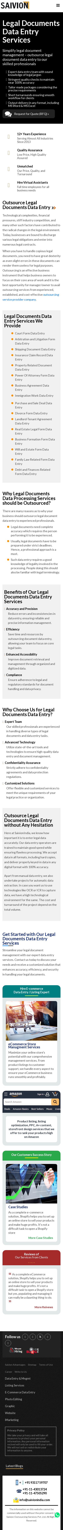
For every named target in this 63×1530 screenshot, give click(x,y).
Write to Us (21, 1371)
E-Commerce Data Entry (20, 1392)
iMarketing (12, 1420)
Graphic (10, 1406)
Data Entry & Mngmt (18, 1378)
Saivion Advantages (15, 1364)
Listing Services (14, 1385)
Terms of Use (46, 1364)
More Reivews (44, 1307)
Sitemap (32, 1364)
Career (8, 1371)
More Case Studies (40, 1238)
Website (10, 1413)
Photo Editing (13, 1399)
